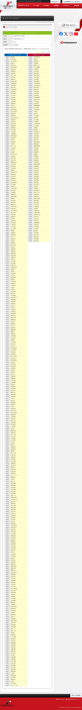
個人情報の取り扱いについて (74, 699)
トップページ (39, 22)
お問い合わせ (61, 699)
